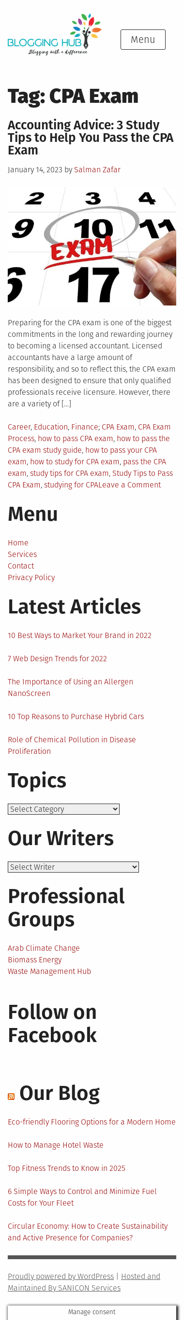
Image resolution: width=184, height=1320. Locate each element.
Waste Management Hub (49, 971)
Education (51, 426)
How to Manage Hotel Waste (56, 1145)
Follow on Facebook (52, 1023)
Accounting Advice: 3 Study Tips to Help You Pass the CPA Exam (90, 138)
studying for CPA (71, 484)
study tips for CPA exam (69, 473)
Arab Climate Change (44, 948)
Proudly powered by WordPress (61, 1276)
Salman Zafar (97, 169)
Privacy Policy (31, 577)
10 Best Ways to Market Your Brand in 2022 (80, 635)
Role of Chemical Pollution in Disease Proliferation (72, 745)
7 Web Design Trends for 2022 (57, 658)
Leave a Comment (129, 484)
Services (22, 554)
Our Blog (59, 1093)
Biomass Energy (34, 959)
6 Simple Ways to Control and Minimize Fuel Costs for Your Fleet (82, 1197)
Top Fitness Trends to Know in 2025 (66, 1168)
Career (19, 426)
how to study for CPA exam (75, 461)
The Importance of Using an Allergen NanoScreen (70, 687)
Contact (21, 565)
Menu (143, 39)
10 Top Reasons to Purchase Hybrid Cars (76, 716)
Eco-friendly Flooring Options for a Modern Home (92, 1121)
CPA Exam (118, 426)
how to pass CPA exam (75, 438)
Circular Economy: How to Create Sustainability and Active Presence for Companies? (88, 1232)
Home (18, 542)
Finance (84, 426)
